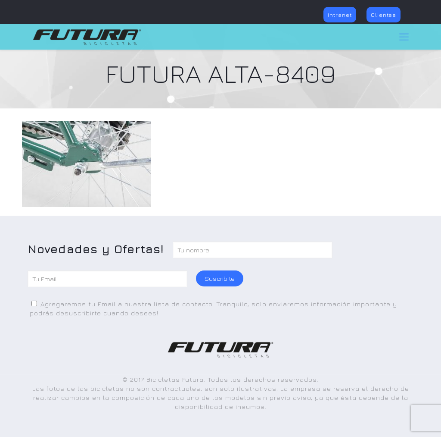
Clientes (383, 14)
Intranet (340, 14)
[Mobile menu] (404, 36)
